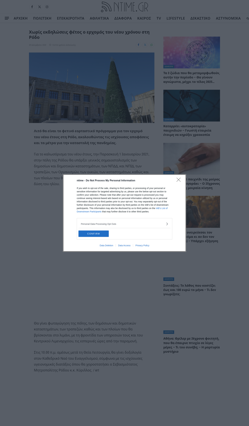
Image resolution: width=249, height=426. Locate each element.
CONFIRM (93, 233)
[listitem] (124, 224)
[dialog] (124, 213)
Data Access (124, 245)
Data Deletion (106, 245)
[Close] (180, 181)
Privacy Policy (142, 245)
